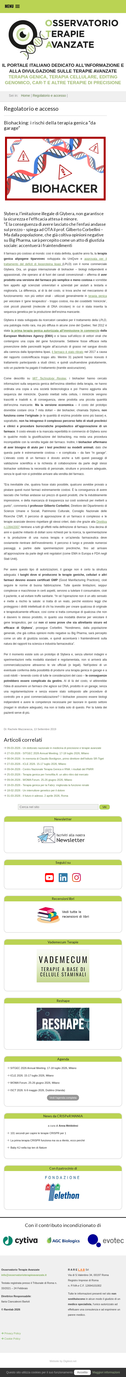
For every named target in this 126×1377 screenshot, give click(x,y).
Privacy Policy (12, 1333)
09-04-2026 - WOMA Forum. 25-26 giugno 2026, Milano (39, 779)
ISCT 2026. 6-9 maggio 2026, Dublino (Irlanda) (37, 1090)
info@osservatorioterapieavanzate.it (23, 1275)
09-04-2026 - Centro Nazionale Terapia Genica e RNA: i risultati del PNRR (50, 769)
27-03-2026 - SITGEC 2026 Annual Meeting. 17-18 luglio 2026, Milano (48, 753)
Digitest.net (69, 1361)
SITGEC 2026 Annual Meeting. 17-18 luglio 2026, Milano (43, 1068)
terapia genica (97, 296)
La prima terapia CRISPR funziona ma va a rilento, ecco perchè (48, 1140)
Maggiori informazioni (106, 1372)
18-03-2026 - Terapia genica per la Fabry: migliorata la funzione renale (48, 785)
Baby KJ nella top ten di (29, 1147)
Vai (105, 807)
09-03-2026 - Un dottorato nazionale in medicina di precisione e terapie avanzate (54, 748)
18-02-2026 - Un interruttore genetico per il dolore (36, 790)
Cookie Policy (12, 1338)
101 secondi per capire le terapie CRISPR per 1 (38, 1133)
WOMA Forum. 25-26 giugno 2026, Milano (35, 1082)
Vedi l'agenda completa (62, 1097)
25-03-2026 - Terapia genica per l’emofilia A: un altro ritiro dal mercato (47, 774)
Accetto (82, 1372)
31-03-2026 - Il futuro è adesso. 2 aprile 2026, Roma (37, 795)
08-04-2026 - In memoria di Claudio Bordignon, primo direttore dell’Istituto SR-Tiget (55, 758)
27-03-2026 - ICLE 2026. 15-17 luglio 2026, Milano (36, 763)
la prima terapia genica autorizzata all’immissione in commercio (55, 330)
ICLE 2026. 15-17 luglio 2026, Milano (32, 1075)
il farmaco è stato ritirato (67, 352)
